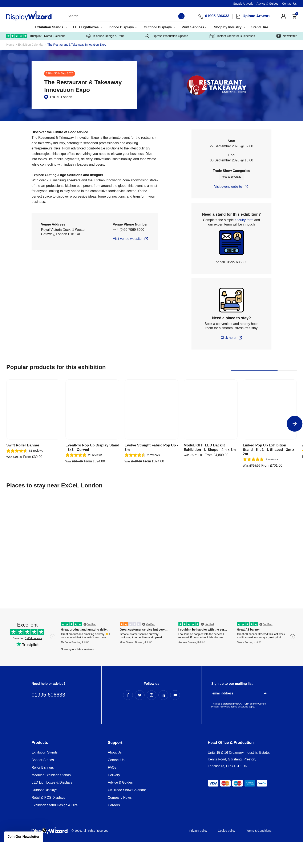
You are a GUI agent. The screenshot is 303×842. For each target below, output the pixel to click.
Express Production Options (166, 36)
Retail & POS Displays (48, 797)
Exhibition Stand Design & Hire (55, 805)
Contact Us (289, 3)
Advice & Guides (267, 3)
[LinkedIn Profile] (163, 695)
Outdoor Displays (158, 27)
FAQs (112, 767)
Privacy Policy (218, 706)
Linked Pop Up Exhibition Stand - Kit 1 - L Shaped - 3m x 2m (268, 449)
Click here (228, 337)
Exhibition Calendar (31, 44)
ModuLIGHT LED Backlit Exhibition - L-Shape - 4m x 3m (210, 447)
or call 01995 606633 (231, 262)
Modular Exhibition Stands (51, 775)
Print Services (193, 27)
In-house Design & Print (105, 36)
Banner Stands (43, 760)
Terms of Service (239, 706)
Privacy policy (198, 830)
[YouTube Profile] (175, 695)
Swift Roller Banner (22, 445)
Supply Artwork (243, 3)
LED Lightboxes (86, 27)
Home (10, 44)
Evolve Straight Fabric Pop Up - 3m (151, 447)
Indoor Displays (121, 27)
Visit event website (228, 186)
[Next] (295, 424)
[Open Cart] (294, 16)
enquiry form (244, 220)
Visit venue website (127, 238)
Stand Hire (259, 27)
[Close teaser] (44, 830)
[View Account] (283, 16)
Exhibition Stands (49, 27)
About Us (115, 752)
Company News (120, 797)
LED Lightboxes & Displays (52, 782)
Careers (114, 805)
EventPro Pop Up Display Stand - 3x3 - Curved (92, 447)
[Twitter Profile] (140, 695)
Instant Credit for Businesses (232, 36)
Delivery (114, 775)
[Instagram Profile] (151, 695)
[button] (23, 836)
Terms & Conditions (258, 830)
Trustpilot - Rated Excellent (35, 36)
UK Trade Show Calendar (127, 790)
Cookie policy (226, 830)
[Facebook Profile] (128, 695)
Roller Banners (43, 767)
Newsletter (286, 36)
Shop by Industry (228, 27)
